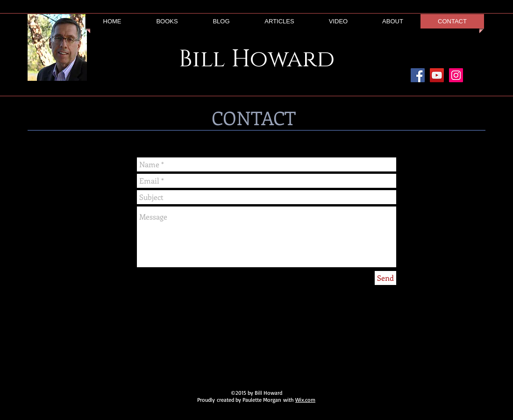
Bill (201, 59)
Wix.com (305, 399)
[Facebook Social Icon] (418, 75)
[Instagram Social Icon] (456, 75)
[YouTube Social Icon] (437, 75)
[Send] (385, 278)
